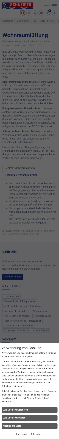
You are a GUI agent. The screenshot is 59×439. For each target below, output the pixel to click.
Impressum (21, 434)
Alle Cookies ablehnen (14, 417)
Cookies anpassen (12, 426)
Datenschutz (37, 434)
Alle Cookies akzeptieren (15, 410)
